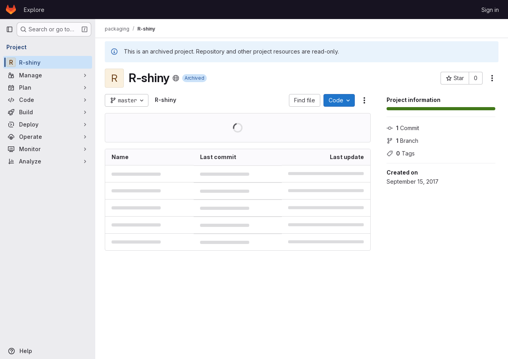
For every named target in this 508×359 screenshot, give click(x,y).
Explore (34, 9)
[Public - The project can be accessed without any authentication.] (176, 78)
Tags (401, 153)
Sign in (490, 9)
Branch (402, 140)
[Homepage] (10, 9)
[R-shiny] (47, 62)
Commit (403, 128)
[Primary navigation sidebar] (9, 29)
